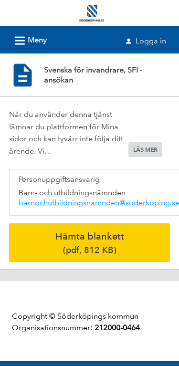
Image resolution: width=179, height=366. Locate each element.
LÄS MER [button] (145, 149)
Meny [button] (28, 39)
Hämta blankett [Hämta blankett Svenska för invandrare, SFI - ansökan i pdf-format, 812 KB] (89, 242)
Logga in (146, 40)
